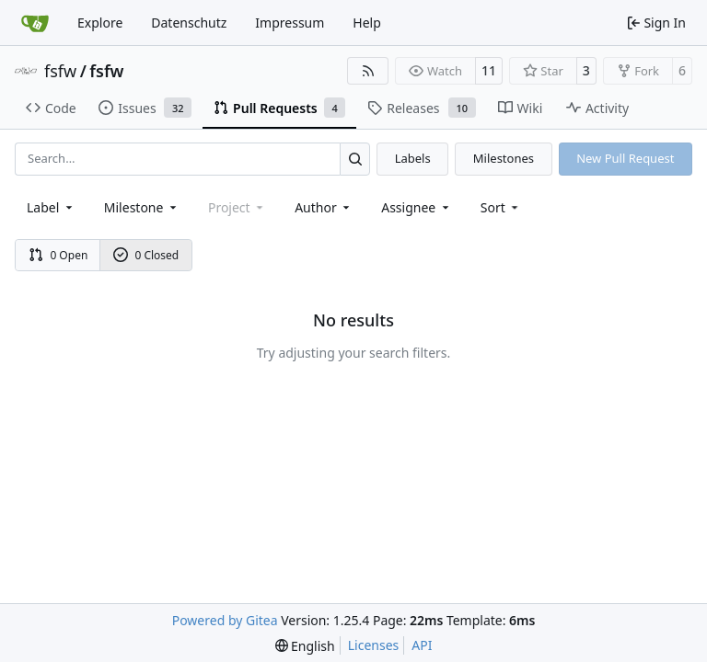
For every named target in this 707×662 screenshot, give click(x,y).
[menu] (501, 207)
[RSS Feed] (368, 71)
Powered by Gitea (225, 620)
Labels (413, 158)
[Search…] (355, 159)
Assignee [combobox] (416, 207)
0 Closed (146, 255)
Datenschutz (188, 22)
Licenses (374, 645)
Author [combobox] (324, 207)
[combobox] (51, 207)
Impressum (289, 22)
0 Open (58, 255)
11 (488, 70)
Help (367, 22)
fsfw (60, 71)
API (421, 645)
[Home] (35, 23)
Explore (99, 22)
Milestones (503, 158)
